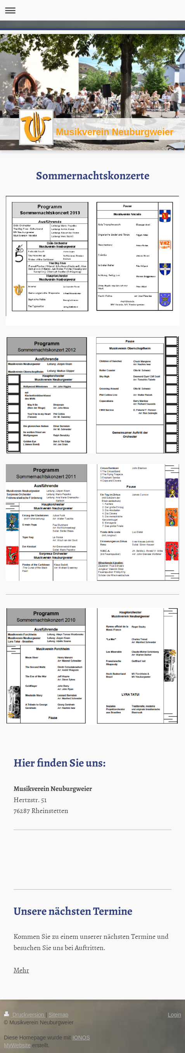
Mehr (21, 970)
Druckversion (24, 1015)
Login (174, 1015)
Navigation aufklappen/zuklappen (92, 10)
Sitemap (58, 1015)
